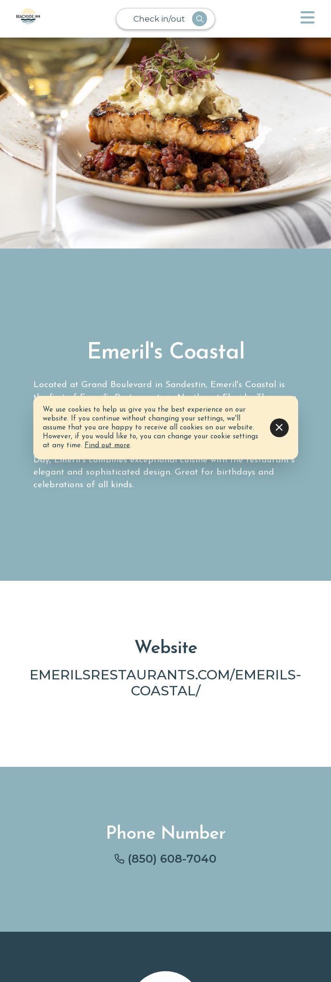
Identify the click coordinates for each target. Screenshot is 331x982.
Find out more (107, 445)
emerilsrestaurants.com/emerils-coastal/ (165, 682)
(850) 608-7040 (172, 858)
